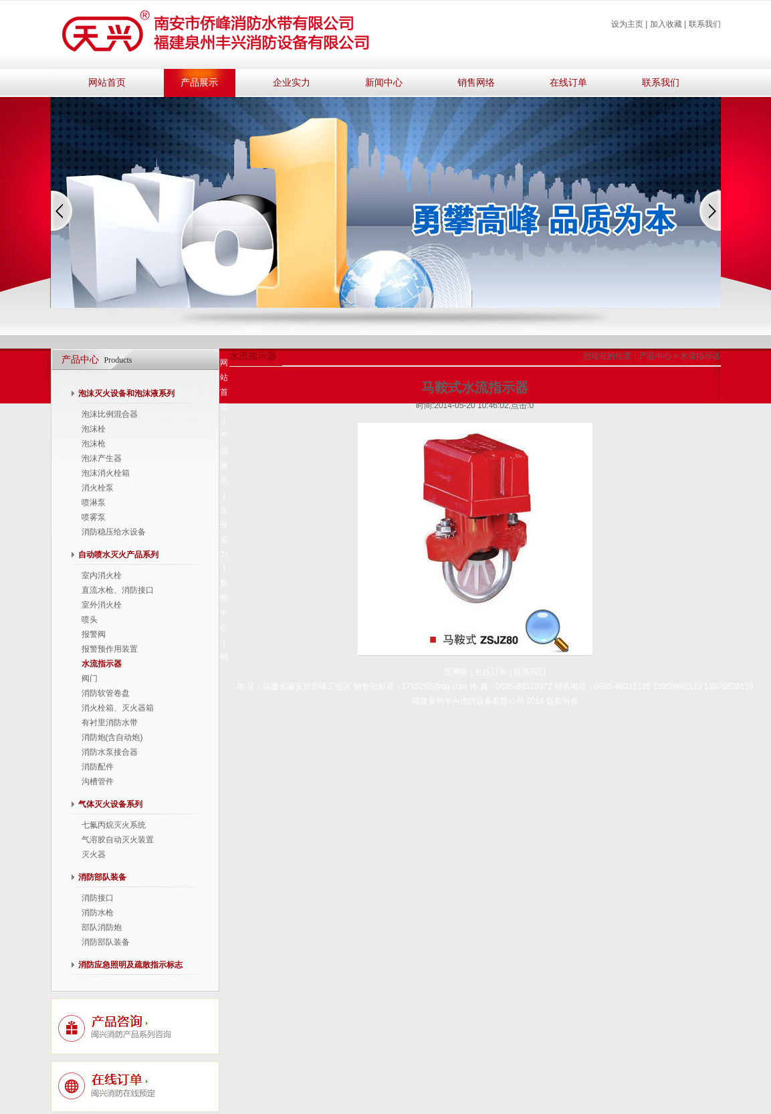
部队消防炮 (102, 927)
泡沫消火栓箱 (106, 473)
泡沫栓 (94, 429)
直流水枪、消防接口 (118, 590)
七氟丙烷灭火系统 (114, 825)
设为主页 (627, 24)
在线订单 (568, 83)
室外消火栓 (102, 605)
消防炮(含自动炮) (112, 737)
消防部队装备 (102, 877)
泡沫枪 (94, 443)
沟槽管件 (98, 781)
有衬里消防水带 (110, 722)
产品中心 (655, 356)
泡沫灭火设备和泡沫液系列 (126, 393)
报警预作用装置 (110, 649)
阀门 (90, 678)
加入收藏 (666, 24)
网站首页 (107, 83)
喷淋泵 (94, 502)
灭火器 (94, 854)
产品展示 (199, 83)
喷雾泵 (94, 517)
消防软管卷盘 (106, 693)
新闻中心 (384, 83)
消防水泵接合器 (110, 752)
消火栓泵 (98, 487)
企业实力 (291, 83)
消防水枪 (98, 912)
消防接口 (98, 898)
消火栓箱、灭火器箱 (118, 708)
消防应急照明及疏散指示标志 (130, 964)
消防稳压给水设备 (114, 532)
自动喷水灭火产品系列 (118, 554)
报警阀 (94, 634)
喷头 (90, 619)
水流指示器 (102, 663)
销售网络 (476, 83)
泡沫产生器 (102, 458)
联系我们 (705, 24)
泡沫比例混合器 (110, 414)
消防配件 (98, 766)
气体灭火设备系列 (110, 804)
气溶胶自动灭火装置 (118, 839)
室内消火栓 (102, 575)
